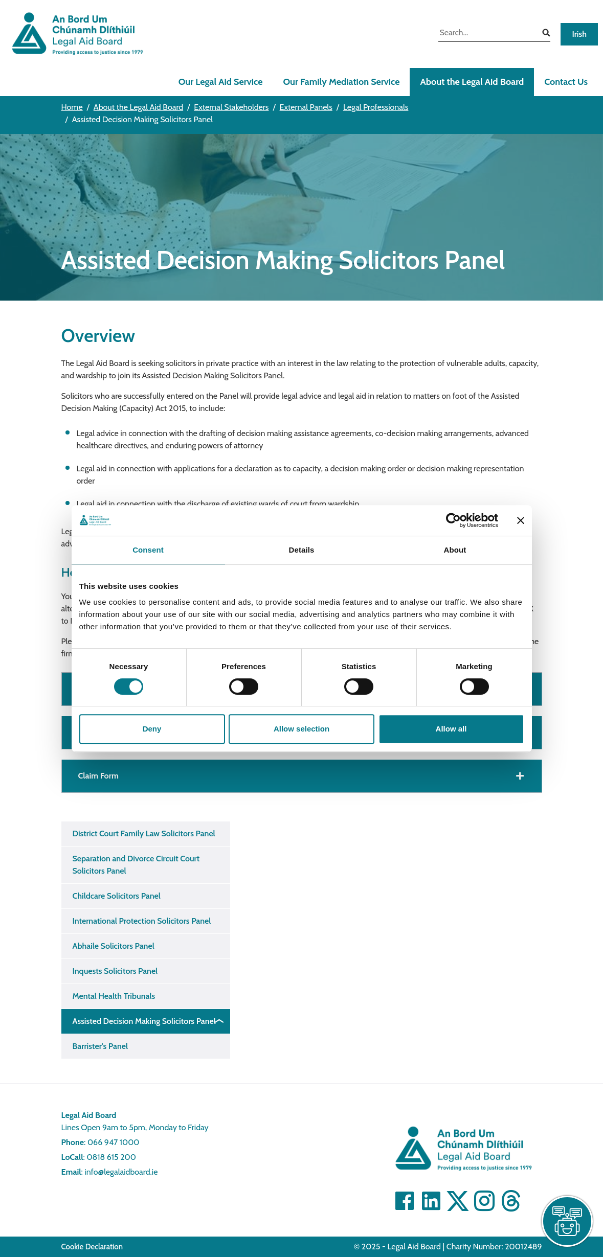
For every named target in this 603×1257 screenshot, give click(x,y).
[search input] (486, 33)
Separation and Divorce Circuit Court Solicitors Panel (136, 865)
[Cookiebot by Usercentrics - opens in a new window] (453, 520)
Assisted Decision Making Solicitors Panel (144, 1021)
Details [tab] (302, 549)
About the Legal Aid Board (472, 81)
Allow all (451, 728)
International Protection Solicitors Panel (142, 921)
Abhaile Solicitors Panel (113, 946)
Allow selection (301, 728)
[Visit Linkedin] (431, 1201)
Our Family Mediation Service (341, 81)
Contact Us (566, 81)
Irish (579, 34)
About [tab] (455, 549)
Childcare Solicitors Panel (117, 896)
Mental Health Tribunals (114, 996)
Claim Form (98, 776)
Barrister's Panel (100, 1046)
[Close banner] (520, 520)
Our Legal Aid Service (220, 81)
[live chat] (567, 1221)
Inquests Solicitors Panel (115, 971)
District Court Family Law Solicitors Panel (144, 833)
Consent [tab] (148, 549)
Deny (152, 728)
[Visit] (484, 1201)
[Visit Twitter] (458, 1201)
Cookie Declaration (92, 1246)
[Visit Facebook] (404, 1201)
